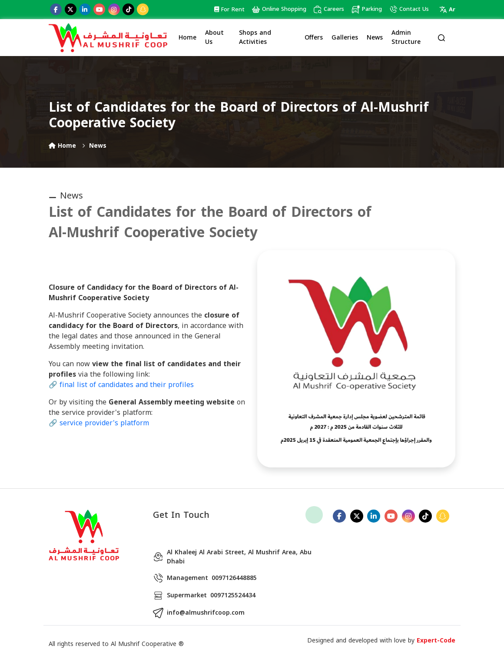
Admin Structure (406, 37)
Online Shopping (279, 9)
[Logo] (108, 37)
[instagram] (114, 9)
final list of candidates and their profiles (127, 384)
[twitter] (70, 9)
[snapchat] (143, 9)
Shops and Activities (255, 37)
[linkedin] (85, 9)
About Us (214, 37)
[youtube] (99, 9)
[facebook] (56, 9)
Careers (328, 9)
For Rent (229, 9)
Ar (447, 9)
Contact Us (409, 9)
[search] (441, 37)
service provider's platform (104, 423)
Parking (366, 9)
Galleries (345, 37)
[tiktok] (128, 9)
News (375, 37)
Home (187, 37)
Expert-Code (436, 640)
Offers (314, 37)
